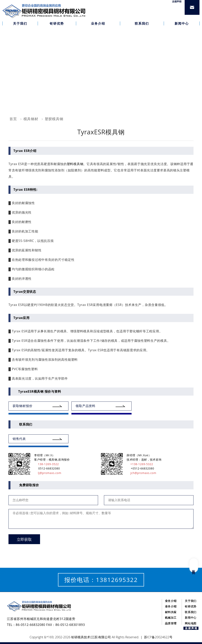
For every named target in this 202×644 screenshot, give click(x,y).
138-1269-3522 (46, 464)
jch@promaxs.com (141, 473)
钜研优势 (190, 606)
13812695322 (117, 580)
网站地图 (190, 623)
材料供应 (171, 612)
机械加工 (171, 617)
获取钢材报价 (22, 406)
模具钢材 (30, 118)
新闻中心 (190, 617)
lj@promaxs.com (47, 473)
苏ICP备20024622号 (158, 637)
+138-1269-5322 (140, 464)
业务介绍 (171, 601)
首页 (13, 118)
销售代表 (19, 439)
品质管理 (171, 623)
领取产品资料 (85, 406)
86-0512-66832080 (30, 625)
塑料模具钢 (75, 164)
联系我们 (190, 612)
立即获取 (24, 539)
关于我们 (190, 601)
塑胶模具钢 (54, 118)
